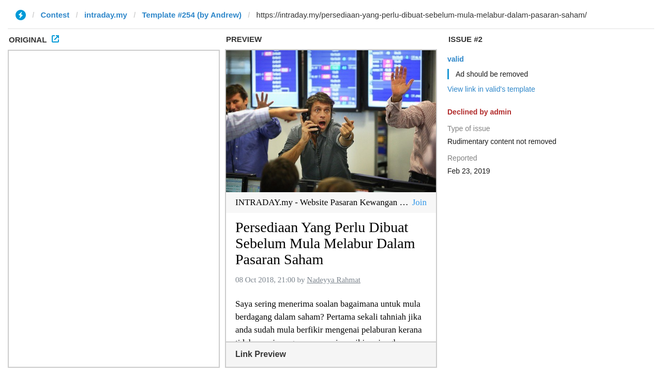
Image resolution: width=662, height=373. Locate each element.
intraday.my (105, 14)
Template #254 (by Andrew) (192, 14)
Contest (55, 14)
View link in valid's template (491, 89)
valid (455, 59)
